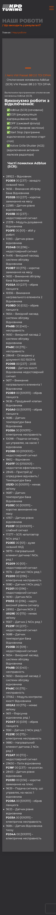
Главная (6, 32)
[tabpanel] (28, 52)
